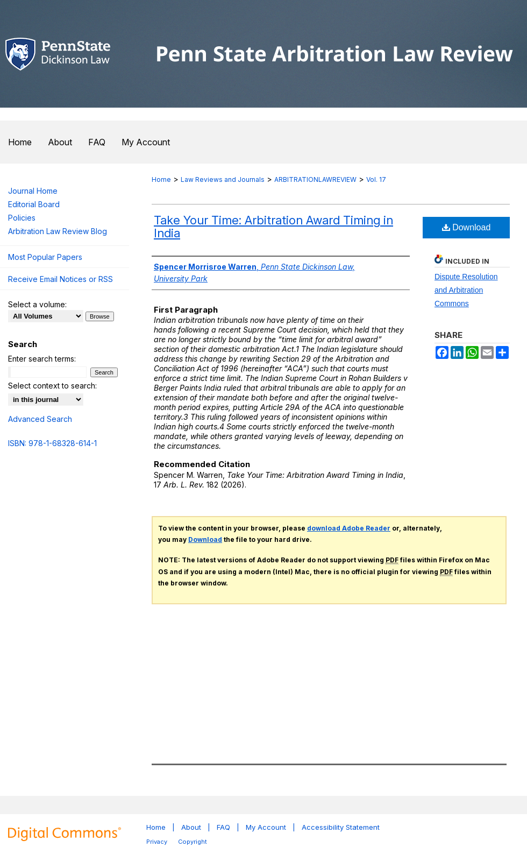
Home (161, 179)
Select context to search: (52, 385)
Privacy (156, 841)
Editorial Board (34, 204)
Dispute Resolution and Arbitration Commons (466, 290)
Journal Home (33, 190)
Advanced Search (40, 419)
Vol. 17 (376, 179)
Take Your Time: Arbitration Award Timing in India (273, 226)
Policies (21, 217)
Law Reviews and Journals (223, 179)
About (191, 827)
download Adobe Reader (348, 528)
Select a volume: (37, 304)
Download (466, 227)
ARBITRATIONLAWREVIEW (315, 179)
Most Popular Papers (45, 257)
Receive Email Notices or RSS (60, 279)
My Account (266, 827)
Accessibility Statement (341, 827)
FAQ (223, 827)
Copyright (192, 841)
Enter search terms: (42, 358)
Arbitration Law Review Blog (57, 231)
